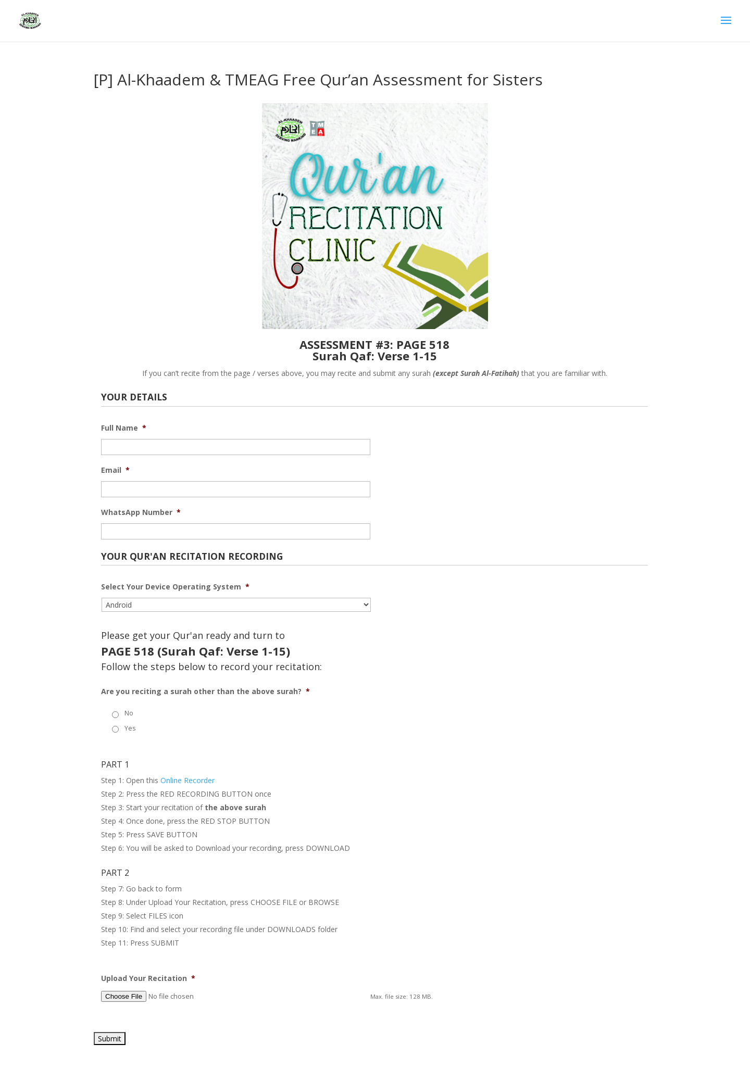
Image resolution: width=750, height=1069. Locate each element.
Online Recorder (187, 780)
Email (115, 470)
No (128, 713)
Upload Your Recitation (148, 978)
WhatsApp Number (141, 512)
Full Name (123, 428)
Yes (129, 728)
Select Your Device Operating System (175, 587)
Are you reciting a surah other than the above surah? (205, 691)
